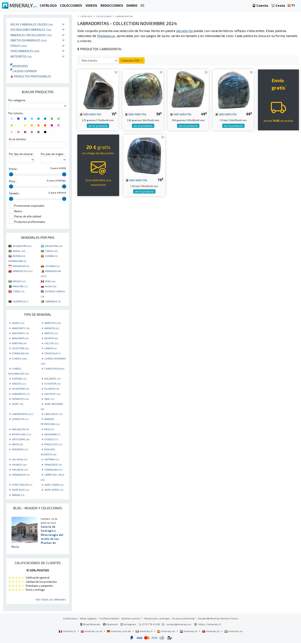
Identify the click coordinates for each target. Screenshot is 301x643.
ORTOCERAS (20, 439)
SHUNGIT (19, 464)
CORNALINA (20, 353)
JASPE (17, 403)
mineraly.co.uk (92, 631)
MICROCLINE (21, 434)
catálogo (86, 16)
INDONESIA (21, 265)
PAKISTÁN (20, 286)
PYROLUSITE (53, 444)
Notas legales (88, 618)
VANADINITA (21, 474)
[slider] (11, 174)
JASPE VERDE (53, 489)
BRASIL (19, 250)
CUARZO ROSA (54, 368)
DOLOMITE (52, 378)
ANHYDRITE (20, 333)
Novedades (19, 66)
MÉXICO (19, 281)
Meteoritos (21, 56)
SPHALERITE (53, 464)
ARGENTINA (53, 245)
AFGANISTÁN (22, 245)
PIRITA (17, 444)
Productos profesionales (30, 76)
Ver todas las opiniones (51, 599)
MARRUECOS (22, 271)
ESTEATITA (52, 383)
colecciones (104, 16)
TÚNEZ (18, 291)
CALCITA (51, 343)
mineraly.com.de (119, 631)
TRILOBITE (20, 469)
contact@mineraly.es (178, 624)
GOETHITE (52, 393)
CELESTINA (20, 348)
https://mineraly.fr (209, 624)
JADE (49, 398)
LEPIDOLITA (20, 418)
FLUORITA (51, 388)
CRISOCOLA (52, 353)
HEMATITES (20, 398)
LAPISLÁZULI (53, 413)
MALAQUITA (20, 429)
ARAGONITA (20, 338)
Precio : (13, 169)
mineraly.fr (68, 631)
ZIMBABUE (53, 301)
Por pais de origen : (53, 154)
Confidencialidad (109, 618)
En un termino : (18, 139)
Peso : (13, 181)
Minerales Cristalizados (31, 35)
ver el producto (97, 125)
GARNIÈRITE (21, 393)
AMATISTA (52, 322)
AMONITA (51, 328)
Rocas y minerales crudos (31, 24)
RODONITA (20, 449)
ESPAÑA (51, 255)
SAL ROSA (19, 459)
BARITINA (19, 343)
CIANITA (50, 348)
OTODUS (51, 439)
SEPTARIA (51, 459)
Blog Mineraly (90, 624)
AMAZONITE (20, 328)
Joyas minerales (25, 51)
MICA (49, 429)
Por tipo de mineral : (21, 154)
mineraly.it (144, 631)
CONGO (51, 250)
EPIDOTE (19, 383)
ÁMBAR (18, 494)
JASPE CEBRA (54, 484)
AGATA (18, 322)
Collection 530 (132, 60)
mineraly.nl (189, 631)
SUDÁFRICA (20, 301)
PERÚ (50, 281)
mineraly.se (233, 631)
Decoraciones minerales (30, 29)
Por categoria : (17, 100)
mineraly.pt (211, 631)
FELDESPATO (20, 388)
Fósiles (18, 45)
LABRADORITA (22, 413)
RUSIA (50, 286)
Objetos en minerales (28, 40)
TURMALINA (53, 469)
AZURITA (51, 338)
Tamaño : (14, 193)
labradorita (90, 114)
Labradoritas (124, 16)
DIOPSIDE (19, 378)
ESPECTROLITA (22, 484)
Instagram (128, 624)
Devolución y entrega (156, 618)
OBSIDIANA (52, 434)
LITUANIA (52, 265)
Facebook (110, 624)
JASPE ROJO (20, 489)
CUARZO (19, 358)
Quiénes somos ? (131, 618)
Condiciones (70, 618)
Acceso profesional (183, 618)
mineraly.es (166, 631)
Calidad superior (23, 71)
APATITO (51, 333)
